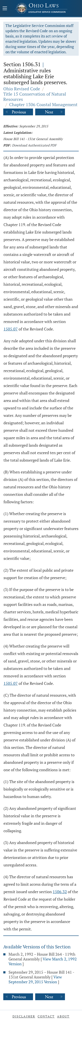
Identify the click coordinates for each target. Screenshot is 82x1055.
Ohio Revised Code (21, 89)
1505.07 (10, 329)
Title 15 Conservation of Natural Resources (34, 96)
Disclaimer (23, 1016)
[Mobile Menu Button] (5, 9)
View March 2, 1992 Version (43, 961)
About (63, 1016)
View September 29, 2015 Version (35, 979)
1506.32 (60, 891)
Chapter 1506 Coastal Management (43, 104)
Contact (46, 1016)
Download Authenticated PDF (34, 145)
